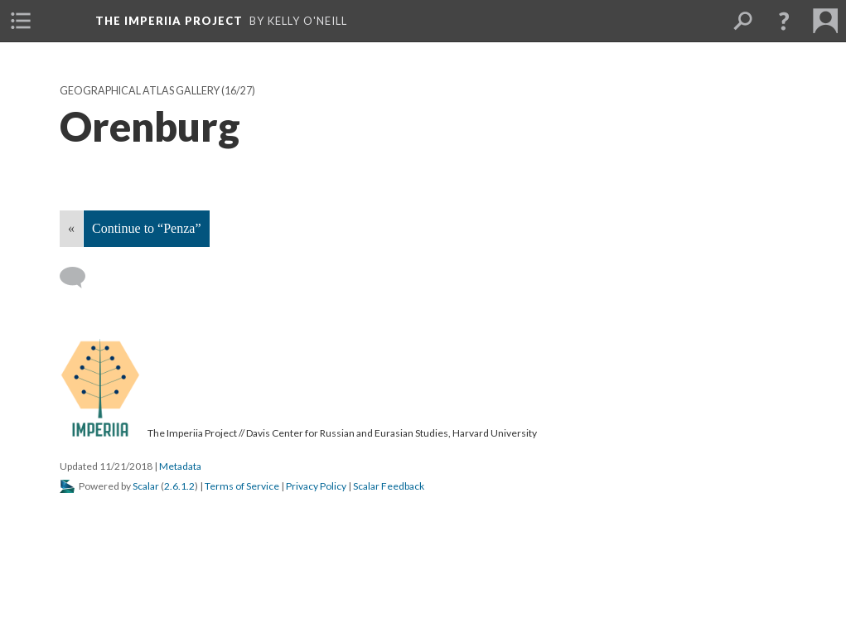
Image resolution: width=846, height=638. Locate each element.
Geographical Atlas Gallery (140, 91)
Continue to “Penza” (146, 228)
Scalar (146, 486)
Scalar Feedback (388, 486)
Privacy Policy (316, 486)
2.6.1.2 (179, 486)
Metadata (180, 466)
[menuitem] (20, 20)
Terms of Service (242, 486)
